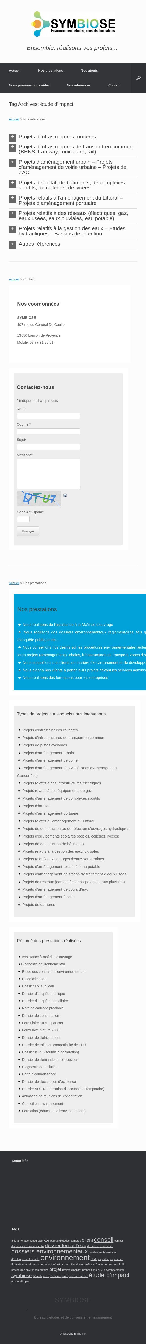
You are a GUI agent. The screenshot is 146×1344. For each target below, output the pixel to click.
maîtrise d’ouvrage (96, 1264)
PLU (121, 1264)
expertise (103, 1259)
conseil (104, 1239)
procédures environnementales (29, 1269)
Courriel (24, 424)
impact (48, 1264)
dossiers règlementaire (102, 1252)
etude (94, 1259)
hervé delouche (34, 1264)
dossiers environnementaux (49, 1251)
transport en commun (75, 1276)
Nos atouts (89, 70)
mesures (113, 1264)
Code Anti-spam (30, 512)
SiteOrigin (69, 1333)
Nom (21, 409)
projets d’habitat (71, 1269)
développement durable (25, 1259)
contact (118, 1240)
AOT (46, 1240)
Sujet (21, 440)
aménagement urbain (30, 1240)
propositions (89, 1269)
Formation (17, 1264)
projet (55, 1269)
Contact (114, 85)
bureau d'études (60, 1240)
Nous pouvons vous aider (29, 85)
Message (25, 455)
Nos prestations (50, 70)
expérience (116, 1259)
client (87, 1240)
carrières (75, 1240)
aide (13, 1240)
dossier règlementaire (100, 1246)
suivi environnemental (111, 1269)
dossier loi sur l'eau (65, 1245)
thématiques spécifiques (47, 1276)
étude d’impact (109, 1275)
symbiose (21, 1275)
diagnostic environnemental (27, 1246)
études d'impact (20, 1281)
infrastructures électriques (68, 1264)
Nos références (79, 85)
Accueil (14, 70)
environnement (65, 1257)
